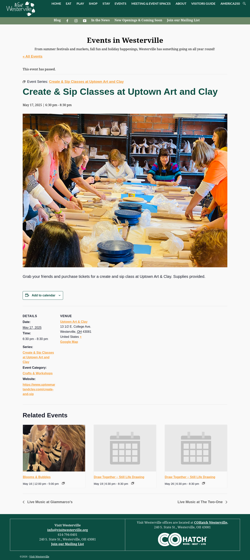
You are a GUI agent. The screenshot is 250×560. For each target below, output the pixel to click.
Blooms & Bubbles (37, 477)
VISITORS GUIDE (203, 3)
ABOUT (181, 3)
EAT (68, 3)
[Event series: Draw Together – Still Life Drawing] (132, 483)
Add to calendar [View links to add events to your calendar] (43, 295)
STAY (106, 3)
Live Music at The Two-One (201, 502)
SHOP (93, 3)
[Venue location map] (118, 333)
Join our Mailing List (183, 20)
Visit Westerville (39, 556)
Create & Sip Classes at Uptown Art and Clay (38, 357)
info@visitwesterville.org (67, 530)
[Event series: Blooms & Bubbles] (63, 483)
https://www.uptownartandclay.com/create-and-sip (39, 389)
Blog (57, 20)
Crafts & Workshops (38, 373)
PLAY (80, 3)
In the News (100, 20)
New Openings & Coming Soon (138, 20)
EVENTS (120, 3)
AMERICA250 (230, 3)
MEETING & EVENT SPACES (151, 3)
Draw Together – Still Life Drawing (119, 477)
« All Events (32, 56)
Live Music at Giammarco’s (49, 502)
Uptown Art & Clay (74, 321)
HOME (56, 3)
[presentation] (54, 448)
